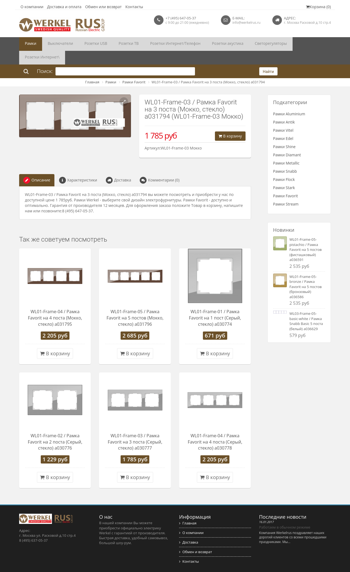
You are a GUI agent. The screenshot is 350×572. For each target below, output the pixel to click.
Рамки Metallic (286, 149)
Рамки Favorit (133, 68)
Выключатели (54, 44)
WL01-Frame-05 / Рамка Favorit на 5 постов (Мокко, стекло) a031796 (135, 304)
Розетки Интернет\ (280, 44)
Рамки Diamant (287, 141)
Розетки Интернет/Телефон (155, 44)
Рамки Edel (283, 124)
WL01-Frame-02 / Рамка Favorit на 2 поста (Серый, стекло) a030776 (55, 428)
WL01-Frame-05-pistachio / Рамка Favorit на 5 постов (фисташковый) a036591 (306, 235)
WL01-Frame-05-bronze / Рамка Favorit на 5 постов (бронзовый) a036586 (306, 273)
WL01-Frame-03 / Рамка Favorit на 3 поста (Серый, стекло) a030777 (135, 428)
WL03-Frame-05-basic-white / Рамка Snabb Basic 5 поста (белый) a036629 (306, 307)
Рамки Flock (284, 165)
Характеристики (78, 166)
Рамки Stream (286, 190)
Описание (36, 166)
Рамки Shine (284, 133)
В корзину (230, 122)
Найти (268, 58)
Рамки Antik (284, 108)
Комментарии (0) (159, 166)
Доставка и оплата (64, 6)
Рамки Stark (284, 174)
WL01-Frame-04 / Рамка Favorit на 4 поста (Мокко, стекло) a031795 (55, 304)
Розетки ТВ (113, 44)
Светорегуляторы (240, 44)
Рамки (28, 44)
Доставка (118, 166)
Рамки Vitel (283, 116)
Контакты (134, 6)
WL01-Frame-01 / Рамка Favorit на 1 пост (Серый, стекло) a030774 (215, 304)
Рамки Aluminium (289, 100)
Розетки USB (85, 44)
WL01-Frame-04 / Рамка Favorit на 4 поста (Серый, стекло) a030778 (215, 428)
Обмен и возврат (195, 538)
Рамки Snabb (285, 157)
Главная (92, 68)
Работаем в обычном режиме (284, 513)
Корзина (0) (318, 6)
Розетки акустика (202, 44)
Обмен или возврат (103, 6)
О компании (32, 6)
